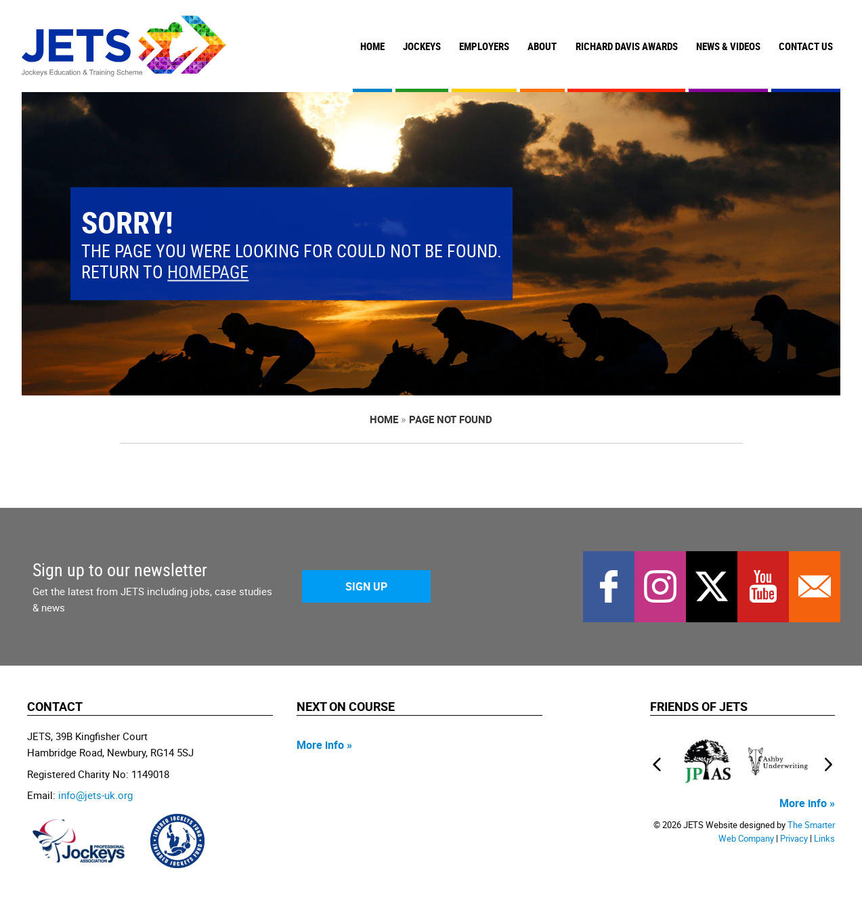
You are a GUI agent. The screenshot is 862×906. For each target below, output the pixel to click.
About (542, 46)
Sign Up (366, 586)
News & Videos (728, 46)
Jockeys (422, 46)
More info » (324, 744)
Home (372, 46)
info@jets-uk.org (95, 795)
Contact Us (806, 46)
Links (824, 838)
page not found (450, 419)
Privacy (794, 838)
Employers (484, 46)
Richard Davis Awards (627, 46)
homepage (208, 272)
